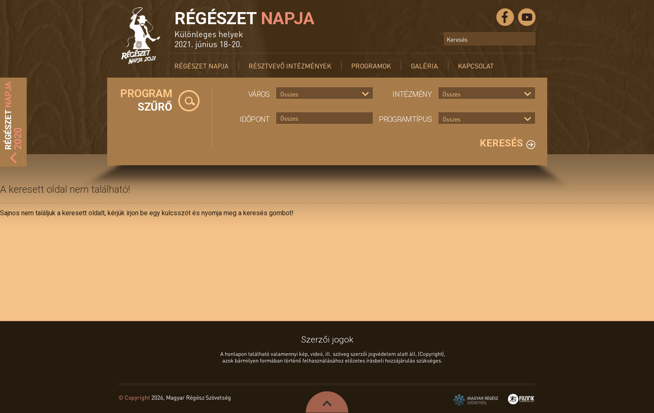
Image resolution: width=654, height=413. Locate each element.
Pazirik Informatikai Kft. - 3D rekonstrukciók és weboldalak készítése (521, 399)
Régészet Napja (201, 66)
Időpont (255, 119)
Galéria (424, 66)
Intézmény (412, 94)
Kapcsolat (476, 66)
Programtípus (405, 119)
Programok (371, 66)
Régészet (244, 18)
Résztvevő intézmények (290, 66)
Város (258, 94)
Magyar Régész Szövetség (475, 400)
